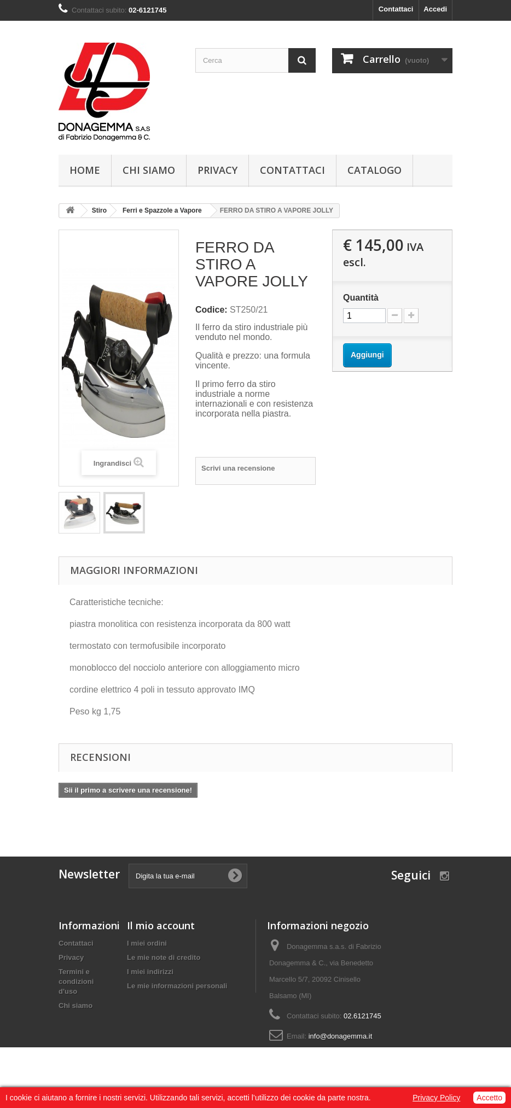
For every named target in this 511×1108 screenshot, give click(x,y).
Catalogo (374, 170)
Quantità (361, 297)
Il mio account (161, 925)
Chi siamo (149, 170)
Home (84, 170)
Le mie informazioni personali (177, 986)
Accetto (489, 1097)
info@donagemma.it (341, 1036)
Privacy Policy (436, 1097)
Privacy (217, 170)
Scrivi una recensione (238, 468)
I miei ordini (147, 943)
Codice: (211, 309)
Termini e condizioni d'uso (76, 981)
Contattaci (396, 9)
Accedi (435, 9)
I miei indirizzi (150, 972)
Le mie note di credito (163, 957)
